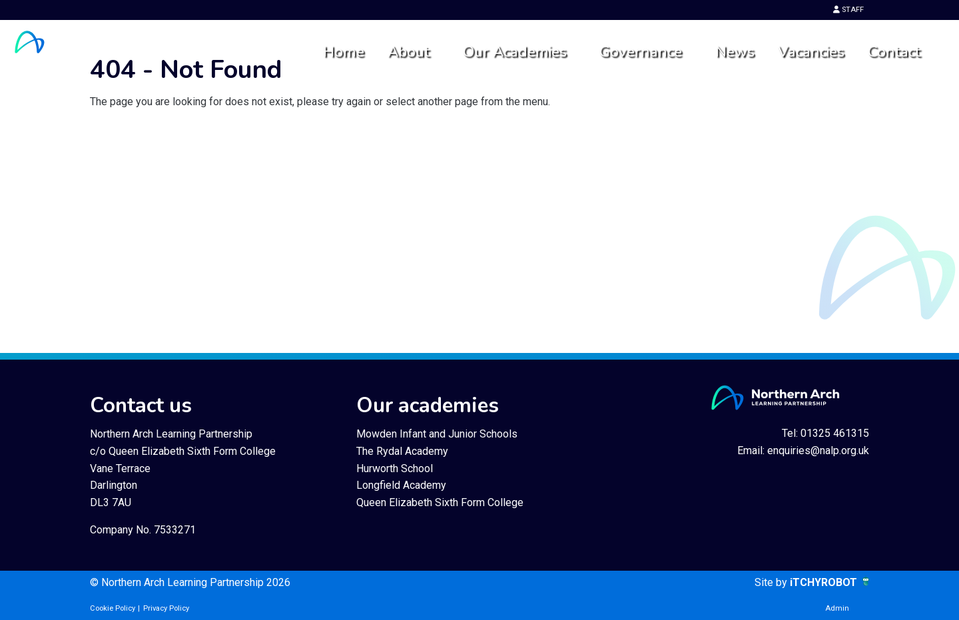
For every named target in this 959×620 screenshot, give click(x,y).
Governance (640, 51)
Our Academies (515, 51)
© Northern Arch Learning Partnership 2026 (190, 582)
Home (343, 51)
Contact (894, 51)
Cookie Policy (112, 608)
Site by (772, 582)
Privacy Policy (166, 608)
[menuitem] (343, 52)
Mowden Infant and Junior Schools (436, 434)
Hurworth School (394, 468)
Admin (837, 608)
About (409, 51)
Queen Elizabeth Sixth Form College (439, 502)
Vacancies (811, 51)
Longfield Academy (401, 485)
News (735, 51)
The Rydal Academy (402, 451)
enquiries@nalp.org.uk (818, 450)
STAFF (848, 9)
